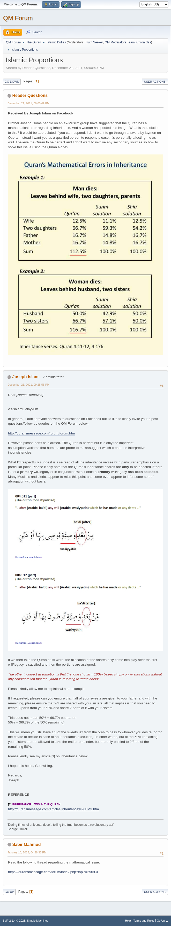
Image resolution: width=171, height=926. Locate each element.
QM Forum (18, 17)
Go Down (12, 81)
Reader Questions (30, 95)
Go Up (9, 891)
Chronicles (143, 42)
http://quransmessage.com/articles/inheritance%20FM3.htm (53, 809)
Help (128, 920)
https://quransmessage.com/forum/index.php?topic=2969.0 (53, 872)
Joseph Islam (25, 377)
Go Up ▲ (162, 920)
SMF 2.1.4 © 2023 (14, 920)
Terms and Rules (143, 920)
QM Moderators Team (120, 42)
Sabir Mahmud (26, 844)
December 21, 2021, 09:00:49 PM (28, 103)
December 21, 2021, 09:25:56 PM (28, 384)
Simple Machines (37, 920)
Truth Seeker (94, 42)
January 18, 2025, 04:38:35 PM (27, 852)
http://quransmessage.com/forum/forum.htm (41, 433)
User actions (155, 81)
